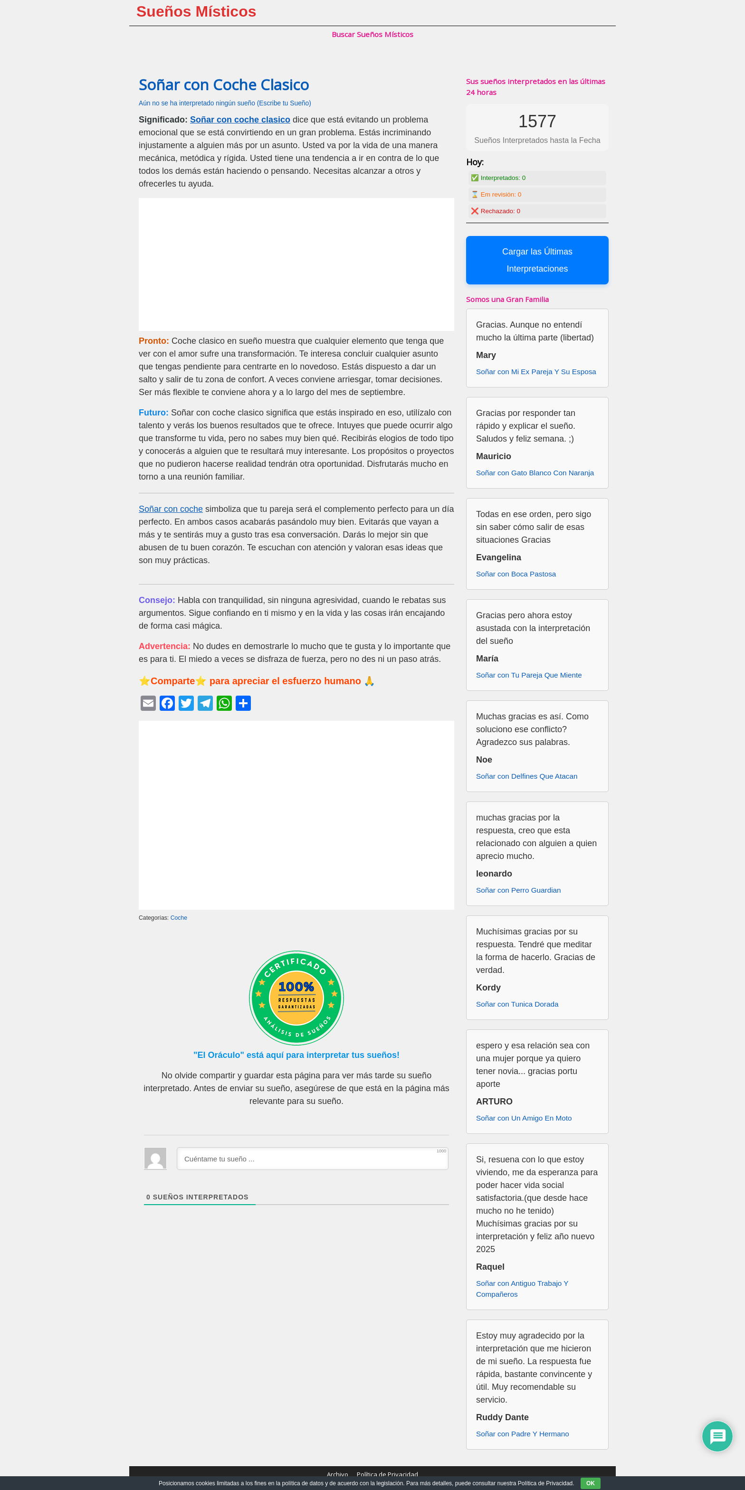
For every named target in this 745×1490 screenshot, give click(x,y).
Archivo (337, 1474)
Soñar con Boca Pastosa (516, 574)
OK (590, 1483)
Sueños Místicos (196, 11)
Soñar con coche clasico (240, 119)
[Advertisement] (296, 264)
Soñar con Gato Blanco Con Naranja (535, 473)
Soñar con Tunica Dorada (517, 1004)
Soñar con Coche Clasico (224, 84)
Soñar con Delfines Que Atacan (526, 776)
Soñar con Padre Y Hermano (522, 1434)
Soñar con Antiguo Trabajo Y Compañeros (522, 1288)
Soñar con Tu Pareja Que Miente (529, 675)
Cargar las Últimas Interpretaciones (537, 260)
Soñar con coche (171, 509)
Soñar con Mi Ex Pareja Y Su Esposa (536, 372)
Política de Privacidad (387, 1474)
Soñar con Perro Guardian (518, 890)
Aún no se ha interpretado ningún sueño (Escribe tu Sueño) (225, 103)
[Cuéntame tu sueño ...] (313, 1158)
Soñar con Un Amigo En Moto (524, 1118)
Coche (179, 918)
